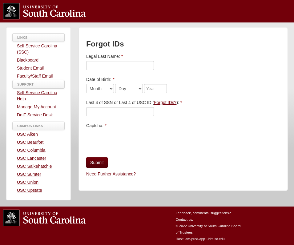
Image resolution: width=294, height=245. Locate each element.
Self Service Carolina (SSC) (37, 48)
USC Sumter (29, 174)
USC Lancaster (31, 158)
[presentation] (133, 142)
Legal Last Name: (104, 56)
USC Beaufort (30, 142)
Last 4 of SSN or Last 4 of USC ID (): (134, 102)
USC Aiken (27, 134)
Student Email (30, 68)
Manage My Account (36, 106)
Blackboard (27, 60)
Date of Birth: (100, 79)
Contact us (183, 219)
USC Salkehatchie (34, 166)
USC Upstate (29, 190)
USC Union (27, 182)
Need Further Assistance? (111, 173)
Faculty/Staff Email (35, 76)
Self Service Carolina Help (37, 95)
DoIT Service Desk (35, 114)
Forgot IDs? (165, 102)
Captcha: (96, 125)
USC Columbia (31, 150)
